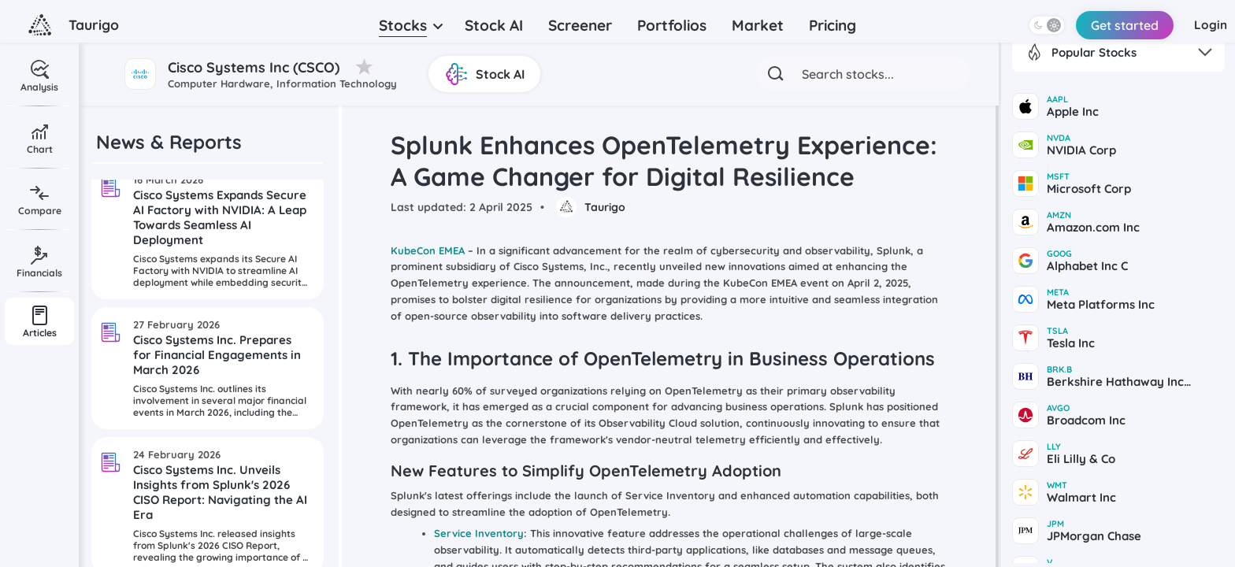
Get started (1105, 25)
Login (1202, 25)
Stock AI (494, 25)
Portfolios (672, 25)
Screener (580, 25)
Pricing (832, 25)
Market (758, 25)
